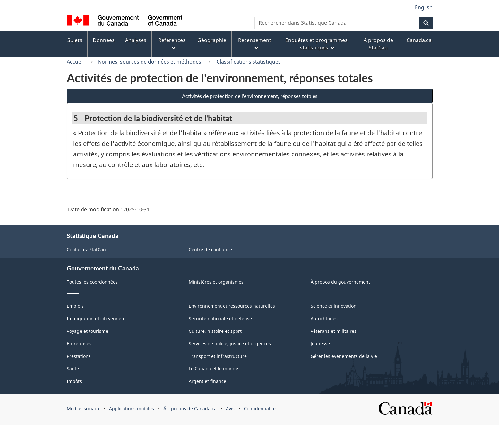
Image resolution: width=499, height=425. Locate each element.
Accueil (75, 61)
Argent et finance (207, 381)
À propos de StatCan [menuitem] (378, 44)
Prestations (79, 356)
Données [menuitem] (104, 40)
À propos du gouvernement (340, 282)
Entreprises (79, 344)
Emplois (75, 306)
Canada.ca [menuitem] (419, 40)
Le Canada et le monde (213, 369)
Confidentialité (260, 408)
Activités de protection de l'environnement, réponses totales (249, 96)
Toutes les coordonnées (92, 282)
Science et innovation (334, 306)
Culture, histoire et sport (215, 331)
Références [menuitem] (171, 43)
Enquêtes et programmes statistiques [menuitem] (316, 44)
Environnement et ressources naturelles (232, 306)
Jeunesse (320, 344)
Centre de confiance (210, 249)
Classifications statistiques (248, 61)
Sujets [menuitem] (74, 40)
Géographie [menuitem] (211, 40)
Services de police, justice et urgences (230, 344)
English (424, 7)
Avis (230, 408)
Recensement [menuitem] (254, 43)
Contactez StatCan (86, 249)
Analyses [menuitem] (135, 40)
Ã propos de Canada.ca (190, 408)
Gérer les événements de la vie (344, 356)
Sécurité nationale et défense (220, 318)
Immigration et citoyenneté (96, 318)
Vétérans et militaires (334, 331)
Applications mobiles (131, 408)
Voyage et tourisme (87, 331)
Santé (73, 369)
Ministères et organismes (216, 282)
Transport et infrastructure (218, 356)
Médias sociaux (83, 408)
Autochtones (324, 318)
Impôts (74, 381)
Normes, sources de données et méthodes (149, 61)
